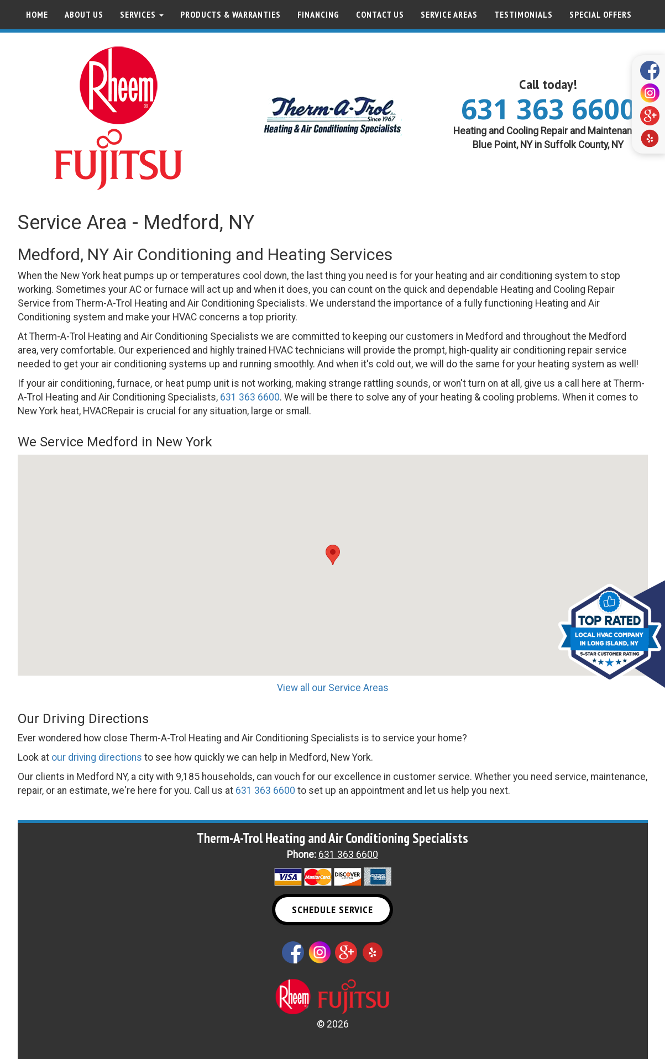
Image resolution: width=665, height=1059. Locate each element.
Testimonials (523, 14)
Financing (318, 14)
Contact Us (380, 14)
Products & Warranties (230, 14)
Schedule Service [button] (332, 909)
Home (37, 14)
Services (142, 14)
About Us (84, 14)
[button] (333, 555)
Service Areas (449, 14)
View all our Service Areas (333, 687)
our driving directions (96, 757)
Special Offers (600, 14)
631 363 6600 (548, 109)
